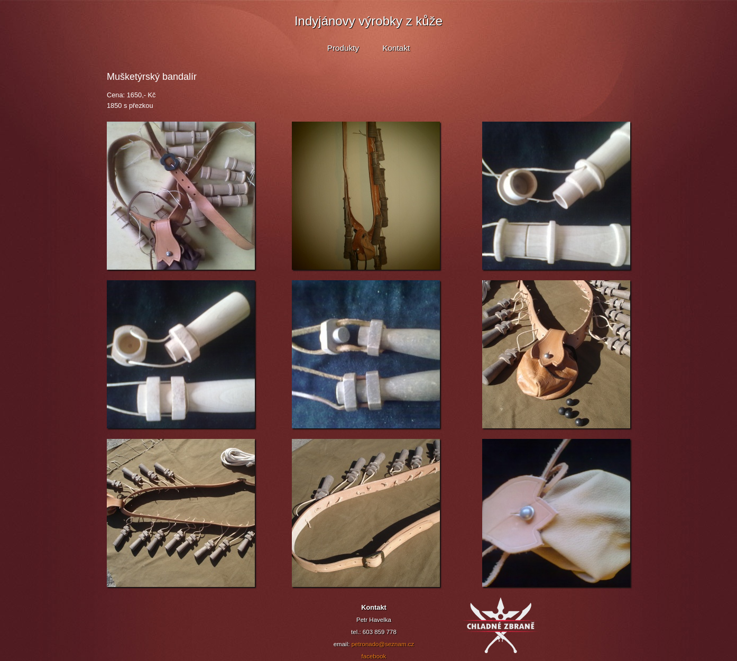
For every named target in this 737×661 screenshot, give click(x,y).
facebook (374, 656)
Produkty (343, 47)
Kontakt (396, 47)
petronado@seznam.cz (383, 644)
